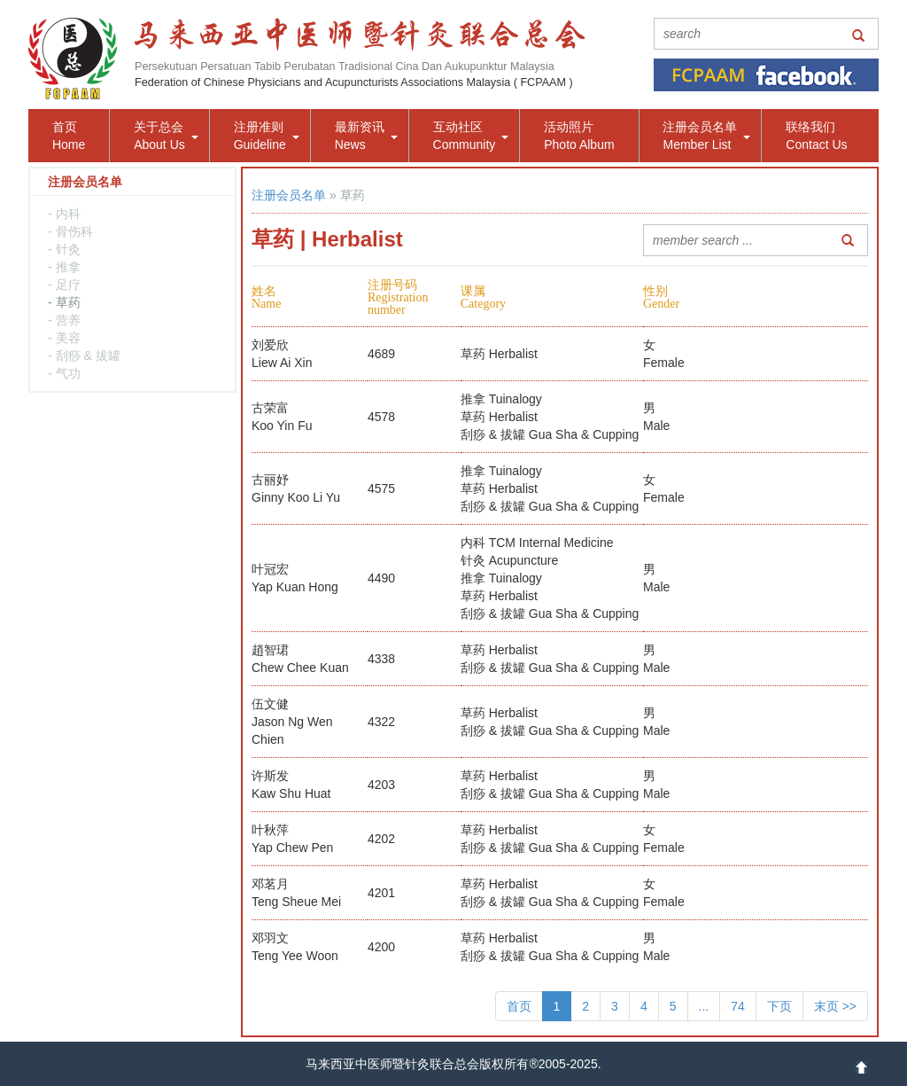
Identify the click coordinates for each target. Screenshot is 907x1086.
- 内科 (64, 214)
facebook (766, 75)
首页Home (68, 136)
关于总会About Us (166, 136)
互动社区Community (471, 136)
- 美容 (64, 338)
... (704, 1006)
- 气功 (64, 373)
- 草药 (64, 302)
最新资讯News (366, 136)
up (861, 1067)
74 (738, 1006)
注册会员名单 (289, 195)
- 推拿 (64, 267)
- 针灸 (64, 249)
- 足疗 (64, 284)
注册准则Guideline (266, 136)
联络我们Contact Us (816, 136)
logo (72, 58)
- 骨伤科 (70, 231)
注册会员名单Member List (706, 136)
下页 (779, 1006)
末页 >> (835, 1006)
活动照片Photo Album (579, 136)
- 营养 (64, 320)
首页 (519, 1006)
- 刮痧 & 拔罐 (84, 355)
